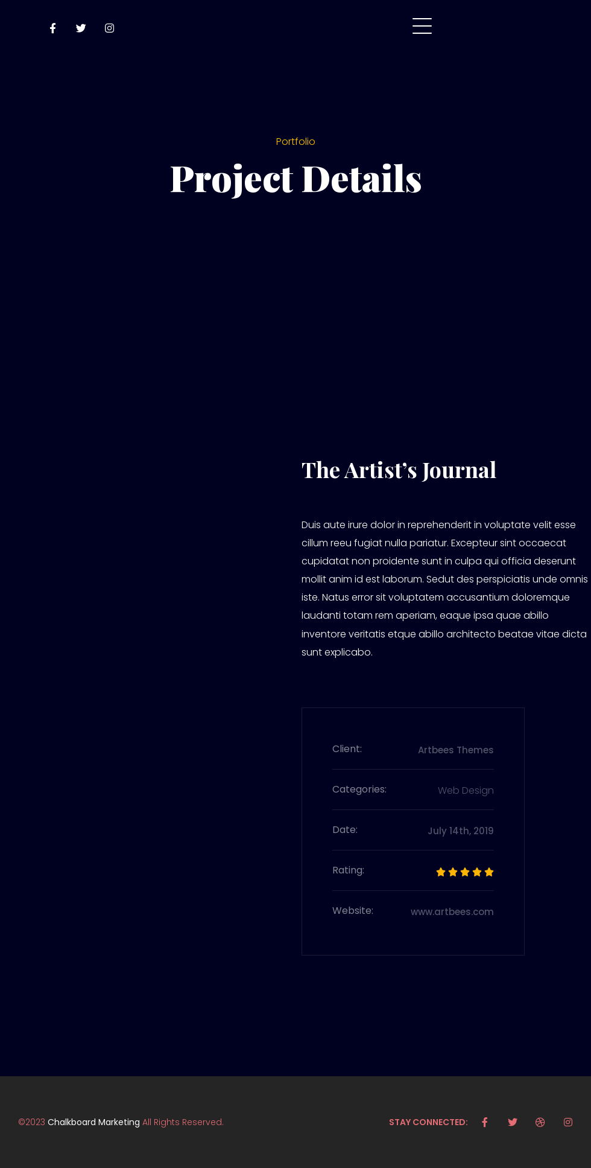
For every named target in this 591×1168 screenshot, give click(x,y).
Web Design (466, 790)
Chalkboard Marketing (94, 1122)
